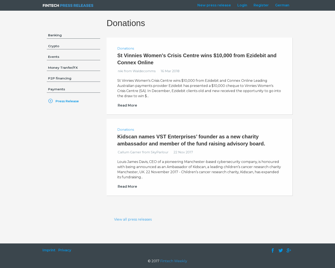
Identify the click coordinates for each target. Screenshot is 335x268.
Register (261, 5)
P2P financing (59, 78)
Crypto (53, 46)
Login (242, 5)
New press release (214, 5)
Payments (56, 89)
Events (53, 57)
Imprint (49, 250)
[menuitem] (213, 5)
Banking (55, 35)
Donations (125, 48)
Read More (127, 105)
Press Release (67, 101)
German (282, 5)
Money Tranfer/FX (63, 68)
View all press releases (133, 219)
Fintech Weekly (173, 261)
